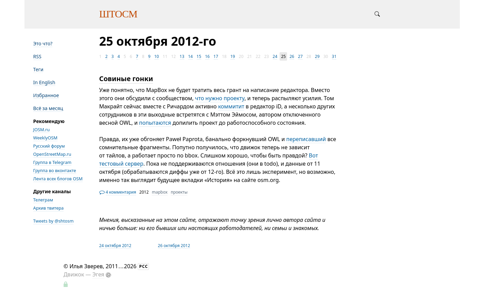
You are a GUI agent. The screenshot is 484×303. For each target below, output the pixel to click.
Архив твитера (48, 208)
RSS (37, 56)
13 (182, 56)
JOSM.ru (41, 129)
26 (291, 56)
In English (44, 82)
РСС (143, 266)
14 (190, 56)
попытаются (155, 122)
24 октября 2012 (115, 245)
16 (207, 56)
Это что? (43, 43)
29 (317, 56)
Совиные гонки (126, 78)
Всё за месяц (48, 108)
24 (275, 56)
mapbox (159, 192)
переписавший (306, 139)
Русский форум (49, 146)
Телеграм (43, 200)
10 (156, 56)
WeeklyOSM (45, 138)
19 (232, 56)
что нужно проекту (220, 98)
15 (199, 56)
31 (334, 56)
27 (300, 56)
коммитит (231, 106)
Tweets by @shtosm (53, 221)
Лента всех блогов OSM (58, 179)
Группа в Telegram (52, 162)
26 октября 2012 (174, 245)
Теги (38, 69)
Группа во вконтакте (54, 170)
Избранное (46, 95)
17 (216, 56)
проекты (179, 192)
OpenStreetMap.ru (52, 154)
